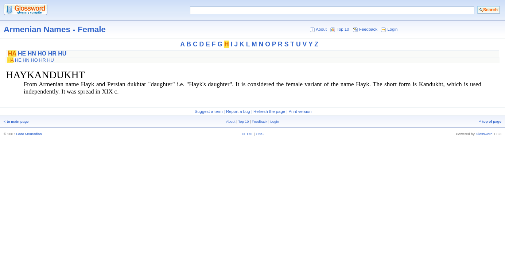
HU (62, 53)
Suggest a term (209, 111)
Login (393, 29)
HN (32, 53)
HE (22, 53)
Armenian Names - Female (55, 29)
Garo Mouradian (29, 134)
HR (52, 53)
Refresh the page (269, 111)
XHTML (247, 134)
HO (42, 53)
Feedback (368, 29)
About (321, 29)
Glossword (484, 134)
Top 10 (343, 29)
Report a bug (238, 111)
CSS (260, 134)
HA (12, 53)
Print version (299, 111)
